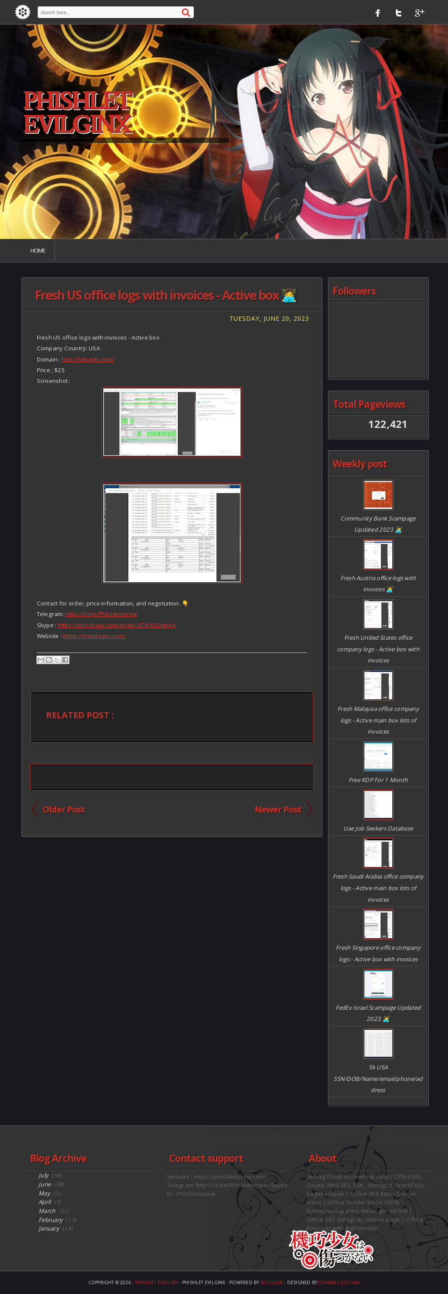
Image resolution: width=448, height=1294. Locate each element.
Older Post (63, 809)
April (45, 1202)
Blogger (272, 1282)
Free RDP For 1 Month (378, 780)
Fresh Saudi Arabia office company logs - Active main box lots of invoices (378, 888)
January (49, 1228)
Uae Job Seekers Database (378, 828)
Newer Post (278, 809)
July (43, 1175)
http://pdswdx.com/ (88, 359)
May (44, 1193)
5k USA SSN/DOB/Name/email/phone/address (378, 1078)
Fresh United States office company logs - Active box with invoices (378, 649)
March (47, 1211)
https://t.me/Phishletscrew (101, 614)
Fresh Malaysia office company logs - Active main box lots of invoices (378, 720)
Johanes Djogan (339, 1282)
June (45, 1184)
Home (37, 250)
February (51, 1220)
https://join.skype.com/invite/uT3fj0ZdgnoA (117, 625)
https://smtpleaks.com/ (94, 636)
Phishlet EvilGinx (76, 113)
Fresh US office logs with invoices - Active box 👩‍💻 (165, 295)
